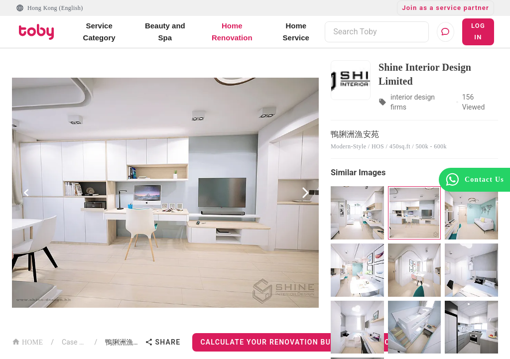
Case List (74, 342)
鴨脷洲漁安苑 (123, 342)
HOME (27, 341)
